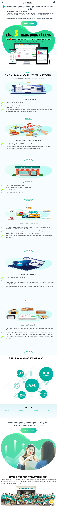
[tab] (7, 410)
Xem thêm (28, 118)
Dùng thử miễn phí (29, 23)
